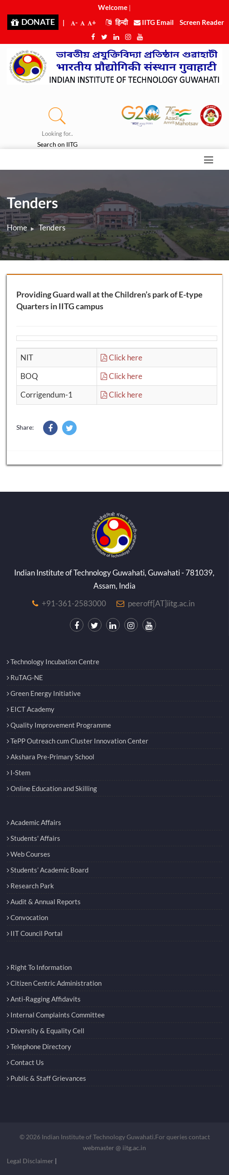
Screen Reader (202, 22)
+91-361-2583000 (74, 603)
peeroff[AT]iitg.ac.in (161, 603)
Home (17, 227)
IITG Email (154, 22)
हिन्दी (117, 22)
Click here (121, 357)
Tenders (52, 227)
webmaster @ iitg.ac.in (114, 1147)
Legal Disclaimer (30, 1161)
